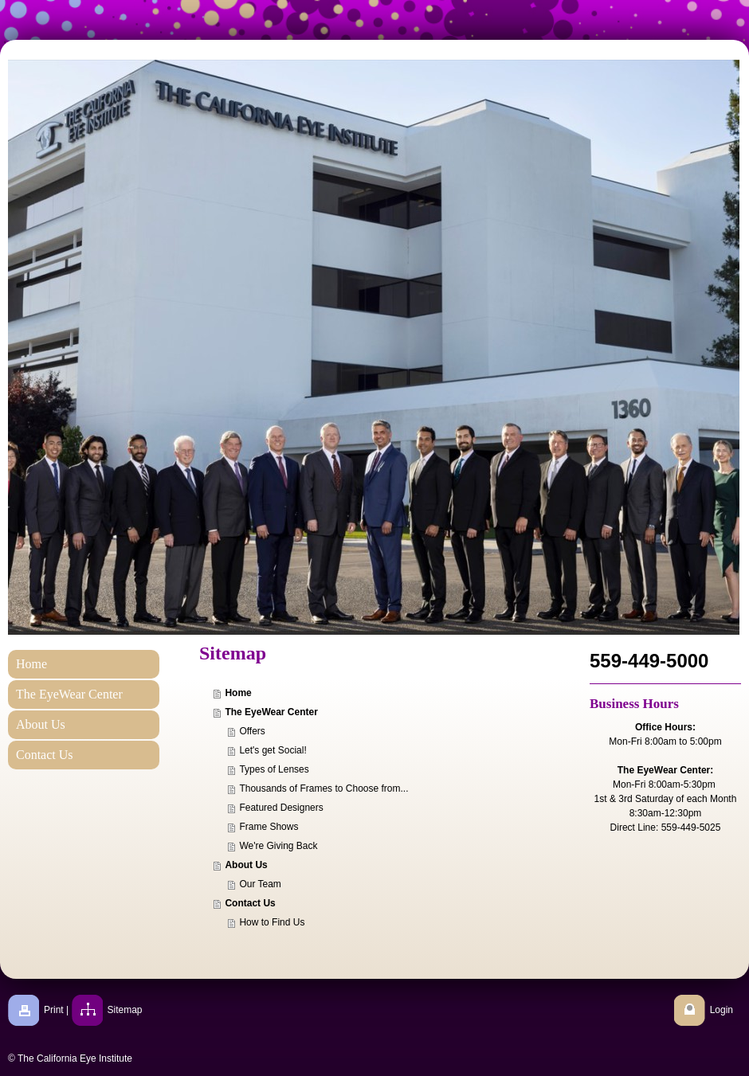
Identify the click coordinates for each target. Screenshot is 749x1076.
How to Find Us (271, 922)
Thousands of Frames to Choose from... (323, 788)
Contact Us (250, 903)
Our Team (259, 884)
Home (238, 692)
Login (721, 1009)
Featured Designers (281, 807)
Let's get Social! (272, 750)
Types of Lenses (273, 769)
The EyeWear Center (271, 712)
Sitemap (125, 1009)
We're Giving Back (278, 845)
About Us (246, 865)
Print (54, 1009)
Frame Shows (268, 826)
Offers (252, 731)
